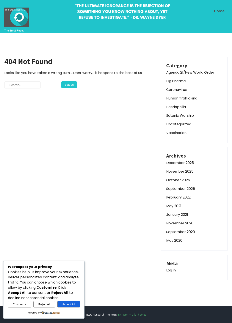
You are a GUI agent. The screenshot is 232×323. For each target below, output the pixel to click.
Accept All (68, 304)
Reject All (44, 304)
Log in (171, 270)
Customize (19, 304)
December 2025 (180, 162)
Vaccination (176, 132)
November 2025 (179, 171)
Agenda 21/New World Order (190, 72)
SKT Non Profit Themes (132, 315)
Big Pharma (176, 81)
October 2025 (178, 180)
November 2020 (179, 223)
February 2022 (178, 197)
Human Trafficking (181, 98)
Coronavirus (176, 89)
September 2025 (180, 188)
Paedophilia (176, 106)
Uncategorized (178, 124)
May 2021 (173, 205)
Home (219, 11)
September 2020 (180, 231)
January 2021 (177, 214)
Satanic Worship (180, 115)
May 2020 (174, 240)
